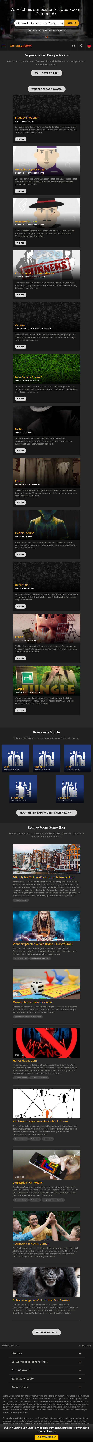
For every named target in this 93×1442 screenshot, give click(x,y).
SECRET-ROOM (33, 692)
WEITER (21, 191)
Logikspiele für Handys (27, 1182)
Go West (20, 325)
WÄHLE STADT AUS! (47, 73)
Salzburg (40, 767)
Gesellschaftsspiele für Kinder (32, 1002)
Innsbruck (17, 798)
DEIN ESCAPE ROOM (30, 380)
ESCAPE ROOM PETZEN (35, 277)
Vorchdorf (64, 798)
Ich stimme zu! (46, 1437)
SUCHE (71, 23)
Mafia (19, 429)
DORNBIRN (19, 692)
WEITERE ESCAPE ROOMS (46, 89)
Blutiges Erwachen (27, 117)
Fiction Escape (24, 533)
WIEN (17, 380)
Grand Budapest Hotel (30, 169)
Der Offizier (22, 585)
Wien (6, 767)
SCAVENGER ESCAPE (35, 173)
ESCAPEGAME (28, 121)
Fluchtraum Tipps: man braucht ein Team (40, 1121)
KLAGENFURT (20, 328)
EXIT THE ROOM (33, 484)
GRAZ (17, 640)
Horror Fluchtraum (25, 1060)
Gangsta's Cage (26, 221)
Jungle (19, 689)
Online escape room (40, 958)
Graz (68, 767)
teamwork (48, 1139)
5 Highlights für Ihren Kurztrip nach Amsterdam (43, 877)
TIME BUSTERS (28, 588)
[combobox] (81, 46)
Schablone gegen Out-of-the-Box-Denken (41, 1300)
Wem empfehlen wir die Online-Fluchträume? (43, 944)
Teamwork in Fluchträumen (31, 1243)
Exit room (35, 1139)
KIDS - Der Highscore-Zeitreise (34, 273)
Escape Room (21, 900)
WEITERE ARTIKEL (46, 1332)
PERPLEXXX (26, 432)
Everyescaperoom (10, 1345)
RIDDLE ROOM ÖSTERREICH (40, 328)
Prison (19, 481)
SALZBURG (19, 173)
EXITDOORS (27, 536)
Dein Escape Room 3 (28, 377)
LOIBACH (19, 277)
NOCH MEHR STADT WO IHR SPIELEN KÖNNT (46, 812)
